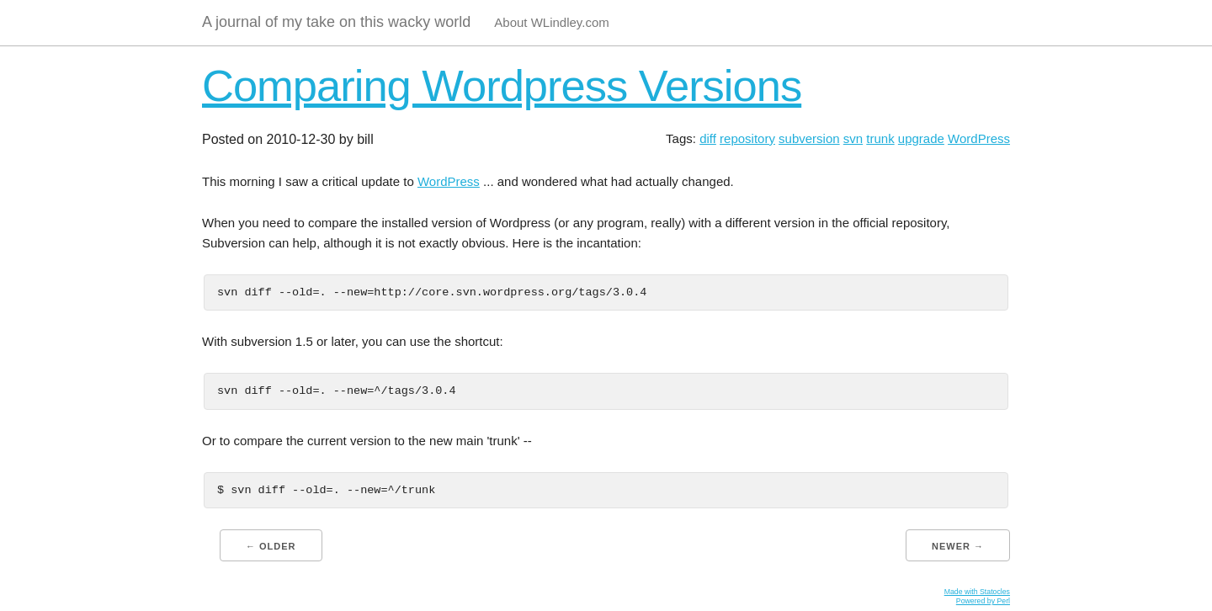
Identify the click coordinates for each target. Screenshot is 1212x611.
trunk (880, 138)
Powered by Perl (983, 601)
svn (853, 138)
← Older (271, 546)
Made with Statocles (977, 591)
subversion (809, 138)
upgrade (921, 138)
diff (707, 138)
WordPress (979, 138)
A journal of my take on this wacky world (336, 21)
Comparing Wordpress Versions (501, 85)
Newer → (958, 546)
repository (747, 138)
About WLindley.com (551, 22)
